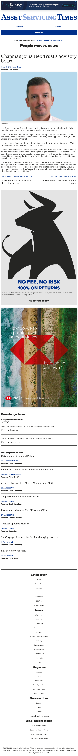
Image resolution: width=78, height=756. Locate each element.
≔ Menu (58, 26)
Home (16, 40)
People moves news (27, 40)
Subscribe (39, 32)
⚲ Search (19, 26)
